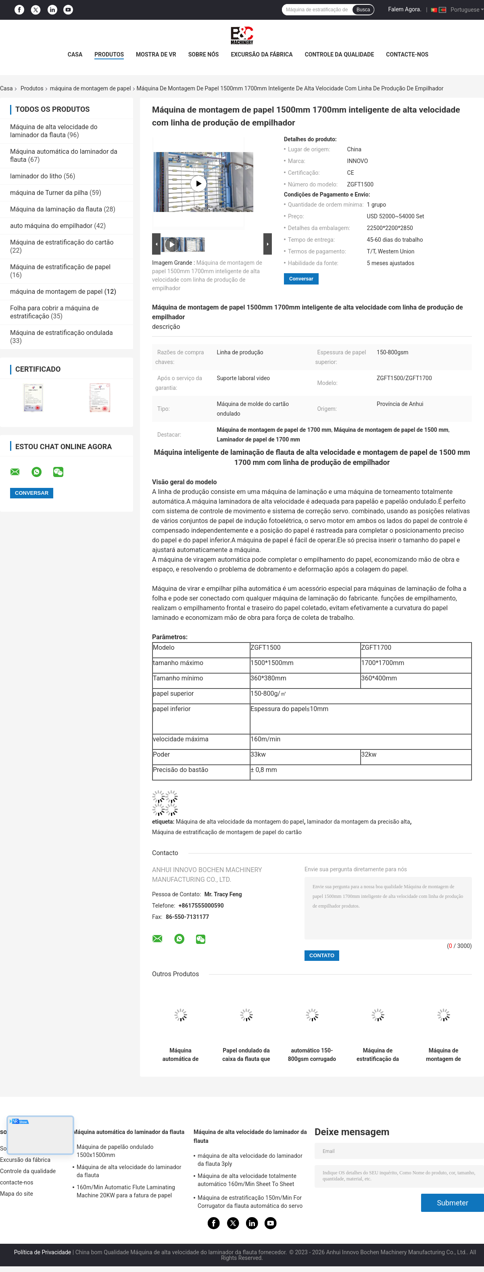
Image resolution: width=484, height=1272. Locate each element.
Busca (363, 10)
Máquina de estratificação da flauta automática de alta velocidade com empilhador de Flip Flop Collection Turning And (377, 1055)
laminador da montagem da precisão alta (358, 821)
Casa (75, 54)
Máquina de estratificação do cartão (62, 242)
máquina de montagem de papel (90, 88)
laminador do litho (36, 176)
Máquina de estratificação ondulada (61, 333)
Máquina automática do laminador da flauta (128, 1132)
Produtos (109, 54)
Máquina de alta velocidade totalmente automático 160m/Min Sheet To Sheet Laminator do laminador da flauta (247, 1181)
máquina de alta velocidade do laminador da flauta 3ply (250, 1160)
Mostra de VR (156, 54)
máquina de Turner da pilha (49, 193)
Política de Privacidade (42, 1252)
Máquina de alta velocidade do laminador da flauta (54, 131)
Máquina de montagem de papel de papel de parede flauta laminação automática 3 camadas (443, 1055)
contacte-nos (407, 54)
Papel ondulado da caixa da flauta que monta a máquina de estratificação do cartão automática (246, 1055)
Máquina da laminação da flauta (56, 209)
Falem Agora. (404, 9)
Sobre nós (203, 54)
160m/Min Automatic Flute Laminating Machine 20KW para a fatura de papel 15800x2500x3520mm (126, 1192)
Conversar (301, 279)
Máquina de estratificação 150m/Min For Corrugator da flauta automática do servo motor (250, 1203)
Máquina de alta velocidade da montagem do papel (240, 821)
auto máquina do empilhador (51, 226)
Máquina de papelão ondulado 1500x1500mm (115, 1151)
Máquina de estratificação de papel (60, 267)
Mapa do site (16, 1193)
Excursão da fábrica (261, 54)
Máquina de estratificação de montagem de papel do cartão (227, 832)
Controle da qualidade (339, 54)
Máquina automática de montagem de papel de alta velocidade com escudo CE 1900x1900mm (180, 1055)
